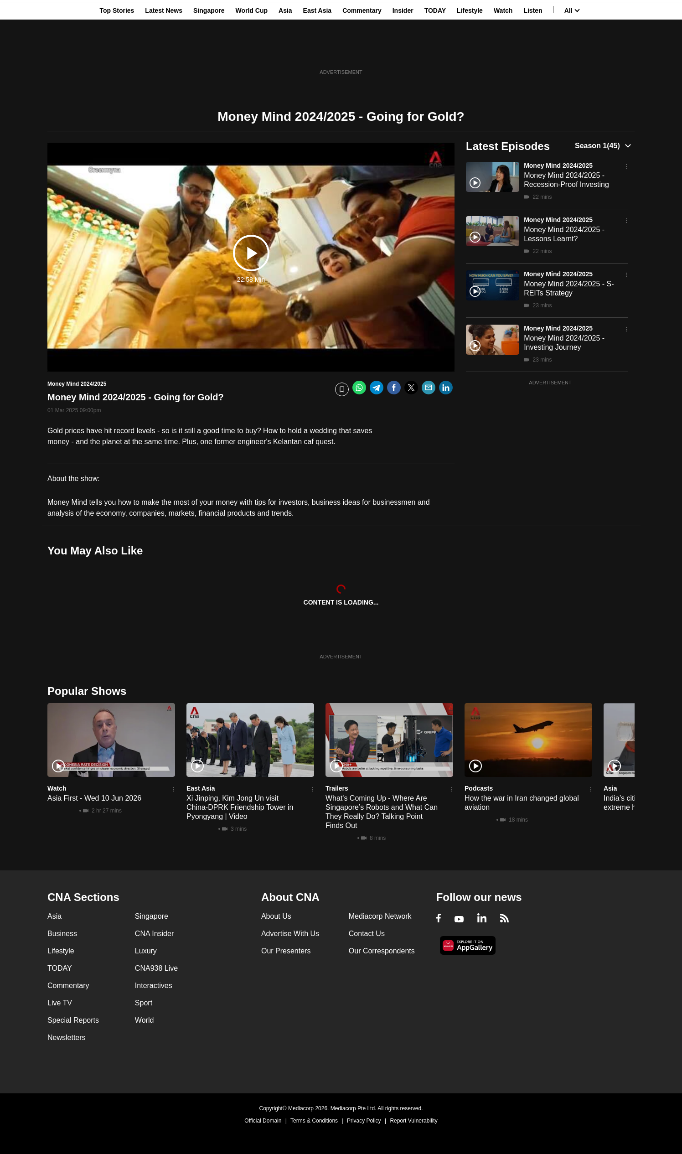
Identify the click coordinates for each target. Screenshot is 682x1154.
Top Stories (116, 51)
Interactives (153, 985)
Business (62, 933)
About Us (276, 916)
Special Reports (73, 1020)
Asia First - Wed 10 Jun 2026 (94, 798)
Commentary (362, 51)
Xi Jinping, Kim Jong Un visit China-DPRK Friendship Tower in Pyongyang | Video (239, 807)
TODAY (435, 51)
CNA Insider (154, 933)
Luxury (146, 951)
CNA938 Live (156, 968)
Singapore (208, 51)
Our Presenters (285, 951)
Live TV (59, 1003)
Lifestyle (470, 51)
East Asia (317, 51)
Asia (285, 51)
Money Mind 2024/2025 (558, 165)
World (144, 1020)
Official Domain (262, 1121)
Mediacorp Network (380, 916)
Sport (143, 1003)
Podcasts (479, 788)
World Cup (252, 51)
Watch (503, 51)
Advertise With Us (290, 933)
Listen (532, 51)
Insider (403, 51)
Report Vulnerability (413, 1121)
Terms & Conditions (314, 1121)
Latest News (163, 51)
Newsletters (66, 1037)
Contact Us (367, 933)
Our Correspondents (382, 951)
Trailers (337, 788)
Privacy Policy (364, 1121)
